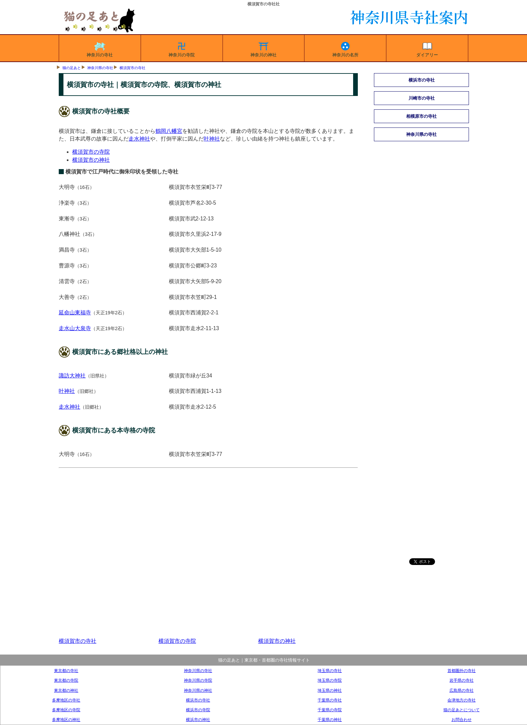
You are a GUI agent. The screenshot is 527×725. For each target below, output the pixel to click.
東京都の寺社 (66, 670)
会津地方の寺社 (461, 700)
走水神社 (139, 139)
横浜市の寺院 (198, 710)
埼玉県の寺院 (330, 680)
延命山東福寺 (75, 312)
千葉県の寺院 (330, 710)
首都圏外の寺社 (461, 670)
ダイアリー (427, 48)
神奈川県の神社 (198, 690)
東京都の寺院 (66, 680)
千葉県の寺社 (330, 700)
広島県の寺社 (461, 690)
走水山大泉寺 (75, 328)
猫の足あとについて (461, 710)
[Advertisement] (208, 553)
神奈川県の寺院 (198, 680)
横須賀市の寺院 (91, 152)
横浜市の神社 (198, 719)
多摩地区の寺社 (66, 700)
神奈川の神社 (263, 48)
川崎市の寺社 (422, 98)
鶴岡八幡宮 (168, 131)
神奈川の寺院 (182, 48)
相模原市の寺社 (421, 116)
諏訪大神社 (72, 375)
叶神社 (212, 139)
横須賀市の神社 (91, 160)
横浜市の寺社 (422, 80)
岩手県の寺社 (461, 680)
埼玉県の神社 (330, 690)
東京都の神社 (66, 690)
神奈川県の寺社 (100, 68)
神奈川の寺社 (100, 48)
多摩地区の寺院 (66, 710)
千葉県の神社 (330, 719)
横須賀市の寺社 (132, 68)
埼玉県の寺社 (330, 670)
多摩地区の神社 (66, 719)
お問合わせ (461, 719)
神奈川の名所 (345, 48)
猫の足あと (71, 68)
